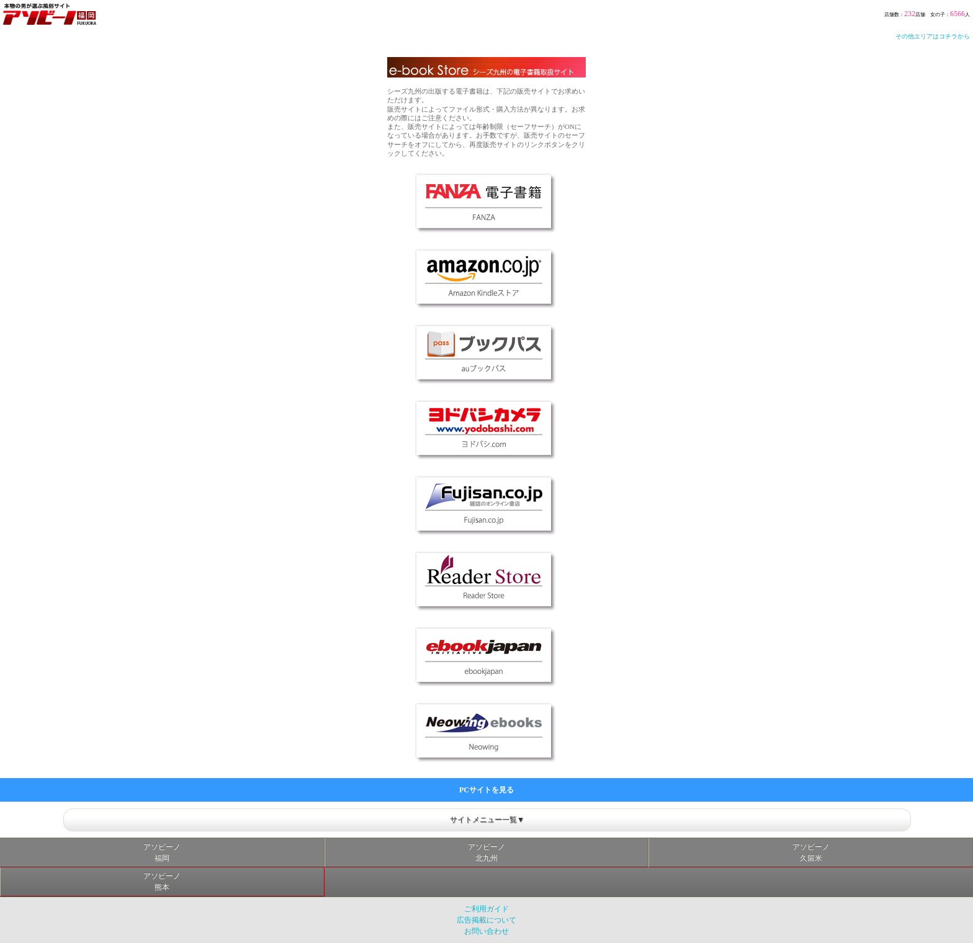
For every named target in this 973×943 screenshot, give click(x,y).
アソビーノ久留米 (811, 852)
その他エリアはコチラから (932, 36)
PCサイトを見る (486, 790)
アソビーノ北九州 (486, 852)
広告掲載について (486, 920)
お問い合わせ (486, 931)
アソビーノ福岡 (162, 852)
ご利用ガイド (486, 909)
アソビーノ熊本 (162, 882)
